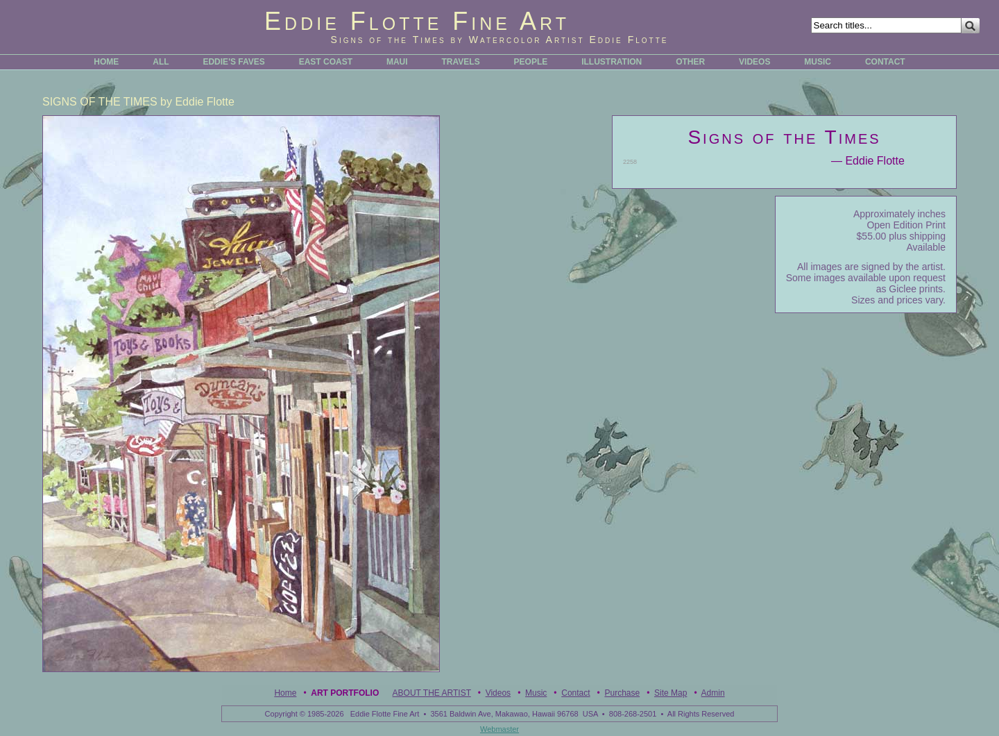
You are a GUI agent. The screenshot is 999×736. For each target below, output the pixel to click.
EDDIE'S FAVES (233, 62)
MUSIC (817, 62)
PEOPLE (531, 62)
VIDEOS (754, 62)
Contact (575, 693)
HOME (106, 62)
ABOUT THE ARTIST (432, 693)
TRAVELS (461, 62)
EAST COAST (325, 62)
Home (285, 693)
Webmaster (499, 729)
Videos (498, 693)
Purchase (622, 693)
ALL (161, 62)
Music (536, 693)
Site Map (670, 693)
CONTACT (885, 62)
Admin (713, 693)
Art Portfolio (345, 693)
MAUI (397, 62)
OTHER (690, 62)
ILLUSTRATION (611, 62)
